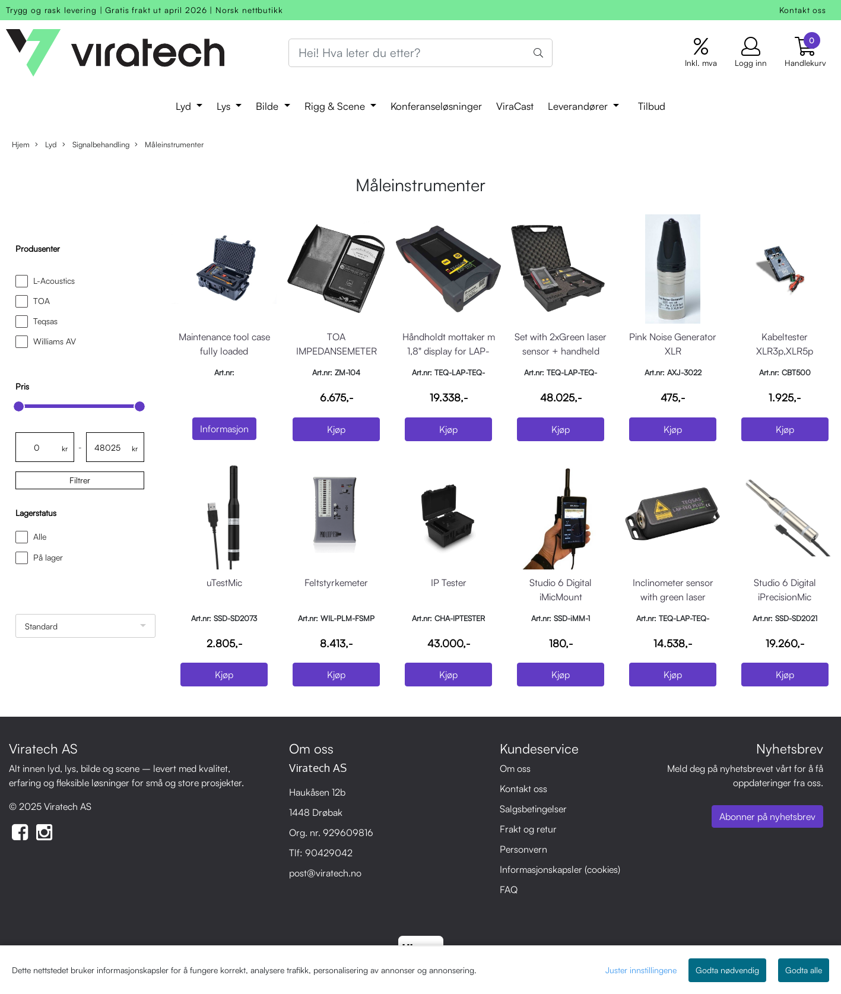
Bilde (268, 106)
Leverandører (579, 106)
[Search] (420, 53)
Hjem (21, 144)
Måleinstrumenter (169, 145)
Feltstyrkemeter (336, 582)
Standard (41, 626)
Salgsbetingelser (533, 809)
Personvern (523, 849)
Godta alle (803, 970)
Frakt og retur (528, 829)
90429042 (329, 853)
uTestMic (224, 582)
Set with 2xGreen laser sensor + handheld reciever (561, 351)
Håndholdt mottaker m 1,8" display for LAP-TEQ (448, 351)
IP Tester (448, 582)
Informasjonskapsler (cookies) (560, 869)
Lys (225, 106)
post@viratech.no (325, 873)
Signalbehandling (95, 145)
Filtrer (79, 480)
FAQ (509, 889)
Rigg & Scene (336, 106)
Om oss (515, 768)
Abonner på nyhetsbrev (767, 816)
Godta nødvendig (727, 970)
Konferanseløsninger (436, 106)
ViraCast (515, 106)
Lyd (185, 106)
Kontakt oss (802, 10)
